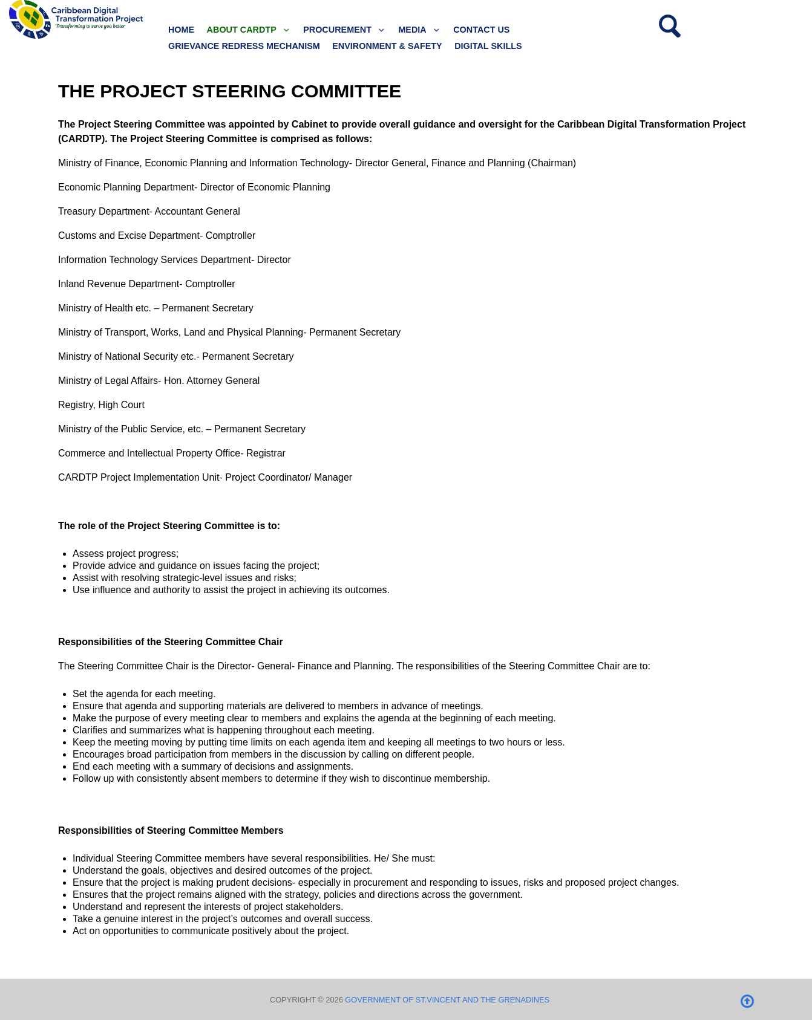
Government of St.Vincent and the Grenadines (447, 999)
